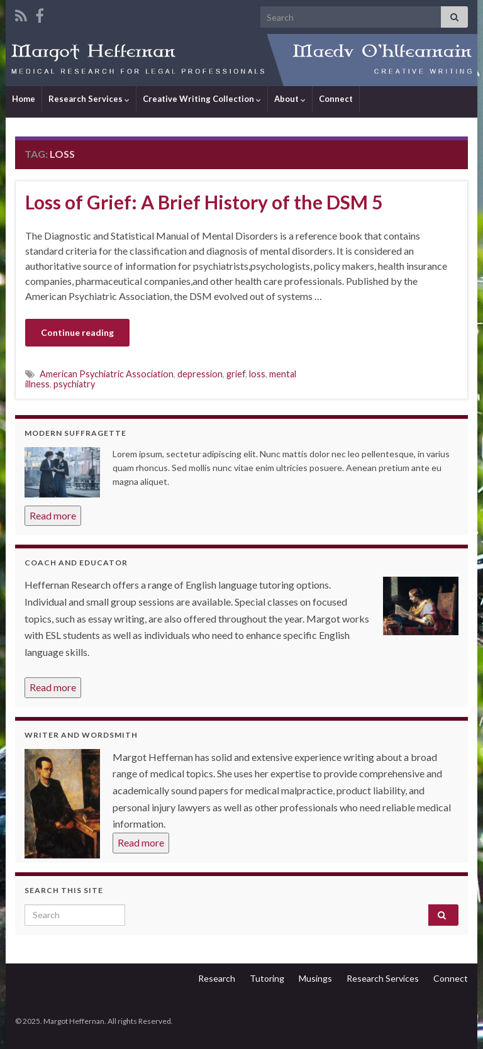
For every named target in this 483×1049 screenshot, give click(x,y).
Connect (336, 99)
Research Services (89, 99)
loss (257, 374)
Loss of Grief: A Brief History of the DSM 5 (203, 202)
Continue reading (77, 332)
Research (216, 978)
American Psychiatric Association (107, 374)
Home (23, 99)
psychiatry (74, 384)
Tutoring (267, 978)
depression (200, 374)
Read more (53, 515)
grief (235, 374)
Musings (315, 978)
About (290, 99)
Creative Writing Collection (202, 99)
